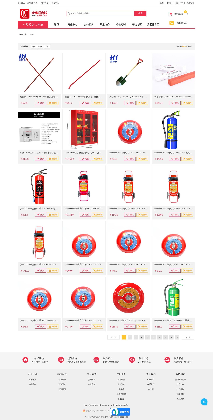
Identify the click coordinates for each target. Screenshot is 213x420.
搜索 (140, 13)
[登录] (161, 3)
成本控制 (180, 394)
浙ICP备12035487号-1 (121, 405)
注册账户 (32, 380)
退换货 (121, 389)
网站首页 (44, 3)
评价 (47, 47)
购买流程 (32, 384)
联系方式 (150, 384)
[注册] (169, 3)
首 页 (56, 24)
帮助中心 (55, 3)
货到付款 (91, 380)
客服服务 (121, 399)
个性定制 (121, 24)
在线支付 (91, 384)
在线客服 (190, 3)
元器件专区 (153, 24)
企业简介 (150, 380)
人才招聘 (150, 389)
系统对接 (180, 399)
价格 (40, 47)
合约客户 (88, 24)
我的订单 (179, 3)
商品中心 (72, 24)
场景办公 (104, 24)
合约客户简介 (180, 380)
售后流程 (121, 384)
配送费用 (62, 389)
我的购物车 (178, 14)
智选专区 (137, 24)
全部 (32, 34)
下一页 (187, 337)
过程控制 (180, 389)
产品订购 (180, 384)
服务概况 (121, 380)
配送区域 (62, 384)
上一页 (113, 337)
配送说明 (62, 380)
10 (177, 337)
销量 (34, 47)
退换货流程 (121, 394)
